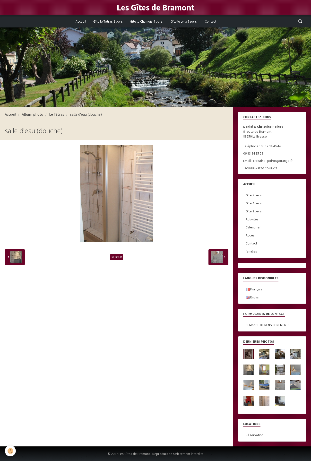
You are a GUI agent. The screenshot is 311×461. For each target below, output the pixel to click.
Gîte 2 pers (254, 211)
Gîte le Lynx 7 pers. (184, 21)
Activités (252, 219)
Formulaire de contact (261, 168)
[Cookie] (10, 450)
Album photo (32, 114)
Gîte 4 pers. (254, 203)
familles (251, 251)
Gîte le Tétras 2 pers (108, 21)
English (253, 297)
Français (254, 289)
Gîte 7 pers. (254, 195)
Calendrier (253, 227)
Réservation (254, 435)
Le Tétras (56, 114)
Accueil (81, 21)
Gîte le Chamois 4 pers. (146, 21)
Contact (210, 21)
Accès (250, 235)
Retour (117, 257)
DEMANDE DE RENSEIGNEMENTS (268, 325)
